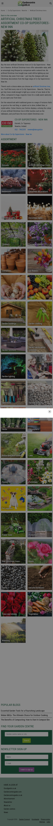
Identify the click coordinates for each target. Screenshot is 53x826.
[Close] (50, 411)
